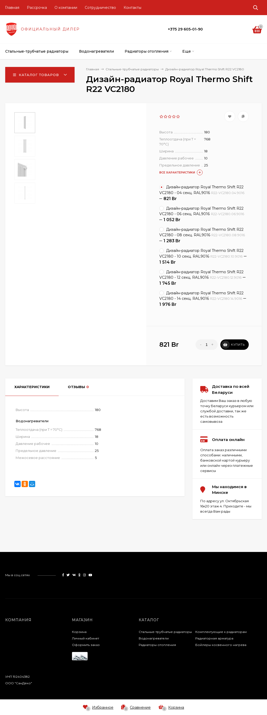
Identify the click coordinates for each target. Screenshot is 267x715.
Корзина (79, 632)
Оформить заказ (86, 645)
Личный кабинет (85, 638)
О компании (65, 7)
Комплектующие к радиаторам (221, 632)
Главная (12, 7)
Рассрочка (37, 7)
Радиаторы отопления (157, 645)
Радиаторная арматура (214, 638)
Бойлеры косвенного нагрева (220, 645)
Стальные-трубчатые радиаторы (165, 632)
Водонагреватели (154, 638)
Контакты (132, 7)
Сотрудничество (100, 7)
